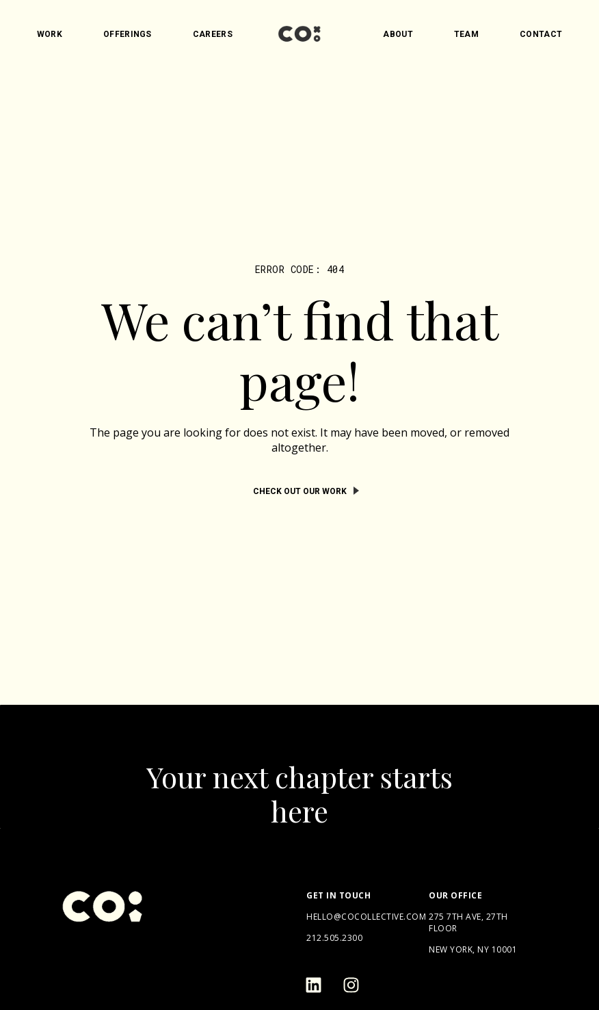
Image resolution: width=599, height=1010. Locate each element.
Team (466, 34)
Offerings (127, 34)
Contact (541, 34)
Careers (212, 34)
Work (49, 34)
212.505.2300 (334, 938)
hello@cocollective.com (366, 916)
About (398, 34)
